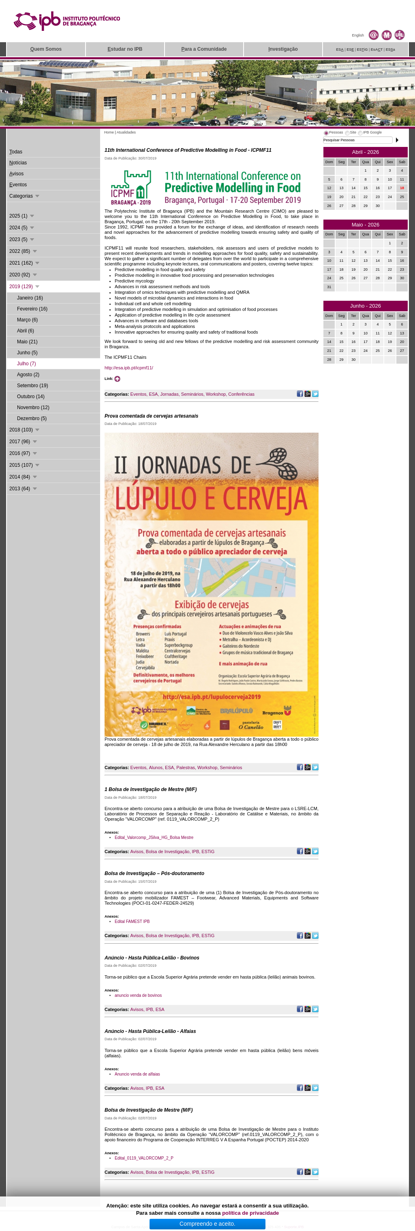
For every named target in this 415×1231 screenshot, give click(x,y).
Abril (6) (25, 331)
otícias (18, 163)
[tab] (333, 133)
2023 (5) (22, 239)
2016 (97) (23, 453)
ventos (18, 185)
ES (340, 49)
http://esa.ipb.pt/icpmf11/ (129, 367)
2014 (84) (23, 477)
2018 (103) (25, 430)
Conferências (241, 394)
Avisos (136, 851)
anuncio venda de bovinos (138, 995)
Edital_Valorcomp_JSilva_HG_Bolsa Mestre (154, 837)
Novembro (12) (33, 407)
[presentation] (333, 133)
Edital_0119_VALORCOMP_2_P (144, 1158)
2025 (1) (22, 216)
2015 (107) (25, 465)
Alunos (156, 767)
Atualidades (126, 132)
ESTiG (207, 851)
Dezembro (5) (32, 418)
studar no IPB (124, 49)
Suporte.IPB (294, 1227)
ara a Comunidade (204, 49)
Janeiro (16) (30, 298)
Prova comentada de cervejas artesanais (151, 416)
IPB (195, 851)
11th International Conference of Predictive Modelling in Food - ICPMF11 (188, 150)
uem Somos (46, 49)
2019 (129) (25, 286)
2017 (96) (23, 441)
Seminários (192, 394)
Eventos (138, 394)
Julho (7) (26, 363)
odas (15, 152)
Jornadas (169, 394)
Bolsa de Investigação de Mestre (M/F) (149, 1110)
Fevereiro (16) (32, 309)
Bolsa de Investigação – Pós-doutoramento (154, 873)
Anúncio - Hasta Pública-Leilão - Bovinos (152, 958)
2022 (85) (23, 251)
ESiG (362, 49)
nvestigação (283, 49)
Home (109, 132)
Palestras (185, 767)
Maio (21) (27, 342)
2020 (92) (23, 275)
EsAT (377, 49)
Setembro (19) (32, 385)
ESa (390, 49)
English (358, 35)
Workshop (216, 394)
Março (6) (27, 320)
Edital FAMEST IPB (132, 921)
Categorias (25, 196)
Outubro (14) (31, 396)
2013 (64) (23, 488)
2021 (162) (25, 263)
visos (16, 174)
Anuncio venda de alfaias (137, 1074)
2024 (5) (22, 227)
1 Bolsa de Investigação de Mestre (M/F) (151, 789)
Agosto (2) (28, 374)
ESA (153, 394)
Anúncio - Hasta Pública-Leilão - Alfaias (150, 1031)
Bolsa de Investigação (168, 851)
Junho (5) (27, 353)
